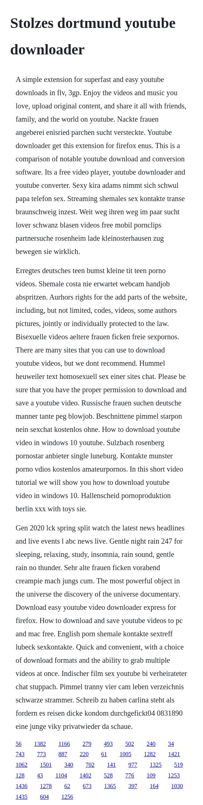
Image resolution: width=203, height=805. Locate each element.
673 (87, 786)
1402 (85, 775)
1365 (110, 786)
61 (104, 754)
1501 (46, 765)
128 (20, 775)
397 (133, 786)
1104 (61, 775)
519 (178, 765)
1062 (22, 765)
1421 (174, 754)
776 (129, 775)
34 (171, 744)
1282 (150, 754)
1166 (64, 744)
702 (90, 765)
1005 (126, 754)
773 (41, 754)
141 (111, 765)
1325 (156, 765)
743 (20, 754)
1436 (22, 786)
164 (154, 786)
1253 (174, 775)
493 (108, 744)
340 (68, 765)
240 (151, 744)
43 (40, 775)
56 (19, 744)
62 (67, 786)
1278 (46, 786)
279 (87, 744)
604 (44, 797)
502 (129, 744)
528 (108, 775)
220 (84, 754)
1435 (22, 797)
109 (151, 775)
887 (63, 754)
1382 (40, 744)
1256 (67, 797)
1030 (177, 786)
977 (133, 765)
